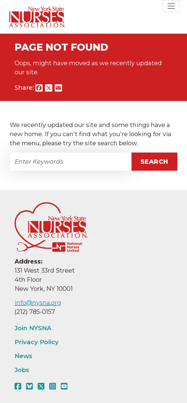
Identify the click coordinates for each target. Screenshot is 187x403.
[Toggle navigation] (171, 6)
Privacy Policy (37, 342)
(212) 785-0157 (35, 311)
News (23, 356)
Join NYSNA (33, 328)
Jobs (22, 370)
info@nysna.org (38, 302)
